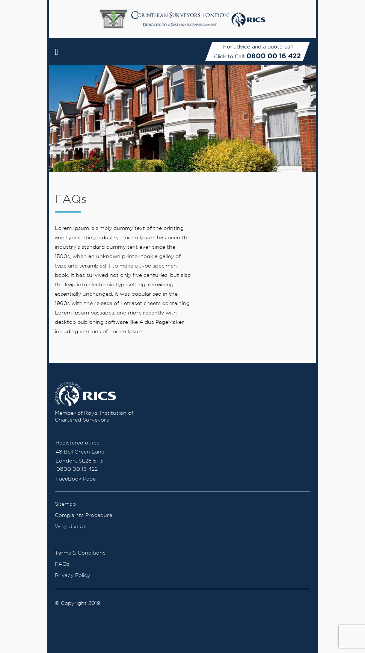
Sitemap (65, 504)
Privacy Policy (72, 575)
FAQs (62, 564)
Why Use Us (70, 527)
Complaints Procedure (83, 515)
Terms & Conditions (80, 553)
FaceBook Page (76, 479)
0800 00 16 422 (273, 56)
